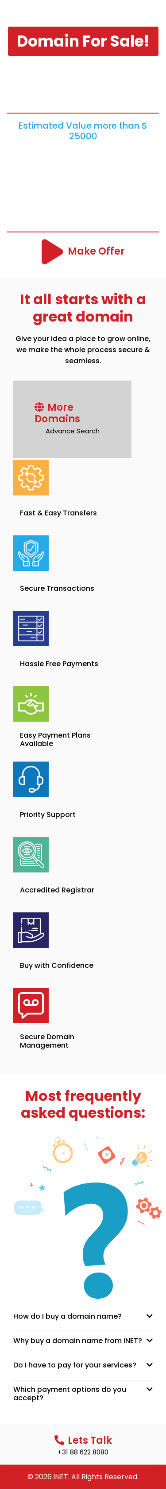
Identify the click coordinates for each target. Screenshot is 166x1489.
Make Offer (96, 251)
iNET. (61, 1477)
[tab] (83, 1316)
